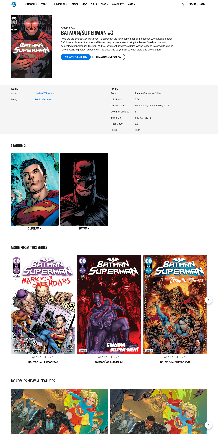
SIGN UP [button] (192, 4)
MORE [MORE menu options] (130, 4)
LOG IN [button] (202, 4)
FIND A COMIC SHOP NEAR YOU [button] (108, 57)
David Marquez (43, 99)
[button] (34, 43)
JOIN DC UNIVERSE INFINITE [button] (76, 57)
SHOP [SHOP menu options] (103, 4)
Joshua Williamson (45, 93)
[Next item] (208, 300)
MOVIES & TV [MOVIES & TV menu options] (59, 4)
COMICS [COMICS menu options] (44, 4)
